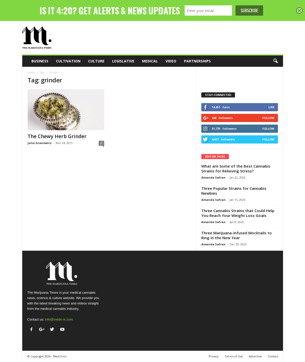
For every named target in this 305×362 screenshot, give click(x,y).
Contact (273, 356)
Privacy (214, 356)
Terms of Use (234, 356)
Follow (268, 118)
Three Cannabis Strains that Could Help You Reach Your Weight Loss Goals (237, 213)
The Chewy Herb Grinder (57, 136)
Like (271, 107)
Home (31, 72)
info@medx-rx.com (59, 319)
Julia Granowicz (40, 143)
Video (171, 61)
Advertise (255, 356)
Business (39, 61)
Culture (96, 61)
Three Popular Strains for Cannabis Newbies (233, 191)
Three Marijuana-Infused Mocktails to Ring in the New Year (236, 235)
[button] (275, 61)
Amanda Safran (213, 177)
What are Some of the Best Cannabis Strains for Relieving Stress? (235, 168)
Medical (150, 61)
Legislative (123, 61)
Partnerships (197, 61)
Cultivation (68, 61)
